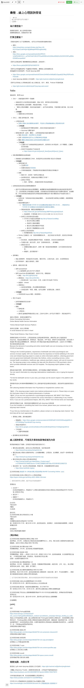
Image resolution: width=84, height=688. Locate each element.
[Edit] (12, 2)
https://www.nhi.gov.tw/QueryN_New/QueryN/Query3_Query (43, 151)
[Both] (16, 2)
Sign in (69, 2)
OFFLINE (61, 2)
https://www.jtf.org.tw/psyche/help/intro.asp (30, 457)
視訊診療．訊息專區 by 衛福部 (31, 135)
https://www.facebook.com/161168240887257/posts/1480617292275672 (33, 672)
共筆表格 (33, 168)
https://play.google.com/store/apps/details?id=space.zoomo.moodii (31, 655)
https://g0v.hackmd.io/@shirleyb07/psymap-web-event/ (31, 86)
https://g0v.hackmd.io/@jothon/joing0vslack (50, 79)
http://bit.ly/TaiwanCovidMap (49, 218)
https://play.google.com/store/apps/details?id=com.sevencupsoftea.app (33, 647)
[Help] (23, 2)
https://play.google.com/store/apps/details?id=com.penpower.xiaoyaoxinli (34, 632)
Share (76, 2)
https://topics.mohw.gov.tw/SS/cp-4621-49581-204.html (28, 477)
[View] (19, 2)
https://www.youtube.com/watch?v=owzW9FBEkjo (26, 677)
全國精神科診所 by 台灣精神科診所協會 (34, 137)
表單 (27, 165)
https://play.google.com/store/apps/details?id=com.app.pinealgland (31, 640)
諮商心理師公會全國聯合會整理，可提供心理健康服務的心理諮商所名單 (41, 123)
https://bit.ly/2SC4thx (32, 278)
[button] (7, 684)
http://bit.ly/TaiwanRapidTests (42, 233)
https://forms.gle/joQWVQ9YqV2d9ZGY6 (26, 65)
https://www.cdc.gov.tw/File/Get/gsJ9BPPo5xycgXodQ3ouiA (43, 211)
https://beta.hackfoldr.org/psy (25, 468)
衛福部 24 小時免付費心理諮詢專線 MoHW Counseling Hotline (42, 471)
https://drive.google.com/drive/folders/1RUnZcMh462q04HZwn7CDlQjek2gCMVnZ (42, 427)
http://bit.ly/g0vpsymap (30, 275)
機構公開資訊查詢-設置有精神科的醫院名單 (36, 140)
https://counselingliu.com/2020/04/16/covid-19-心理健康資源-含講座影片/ (33, 683)
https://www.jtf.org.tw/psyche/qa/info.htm (29, 450)
